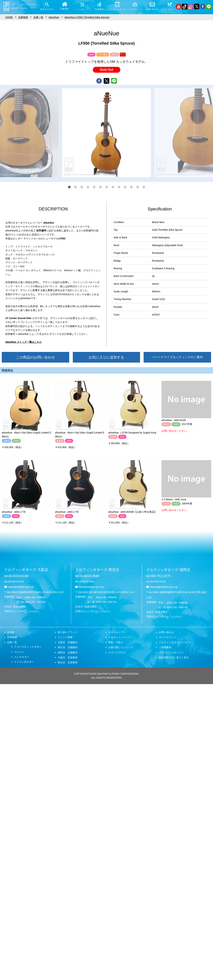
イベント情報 (65, 637)
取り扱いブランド (68, 632)
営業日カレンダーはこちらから (21, 611)
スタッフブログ (117, 652)
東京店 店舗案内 (68, 647)
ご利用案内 (165, 647)
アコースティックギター (28, 646)
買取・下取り (115, 642)
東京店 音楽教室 (68, 662)
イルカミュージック (119, 637)
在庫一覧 (12, 642)
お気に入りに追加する (106, 357)
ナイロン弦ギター (24, 661)
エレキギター (21, 656)
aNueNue (54, 17)
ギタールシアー (117, 632)
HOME (11, 632)
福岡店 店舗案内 (68, 652)
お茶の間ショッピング (120, 647)
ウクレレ (19, 652)
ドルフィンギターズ (26, 570)
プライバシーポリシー (171, 652)
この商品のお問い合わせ (35, 357)
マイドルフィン (167, 637)
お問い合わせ (166, 632)
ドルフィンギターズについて (175, 642)
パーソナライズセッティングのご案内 (177, 357)
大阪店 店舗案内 (68, 642)
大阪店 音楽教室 (68, 657)
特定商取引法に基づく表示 (174, 657)
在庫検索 (12, 637)
